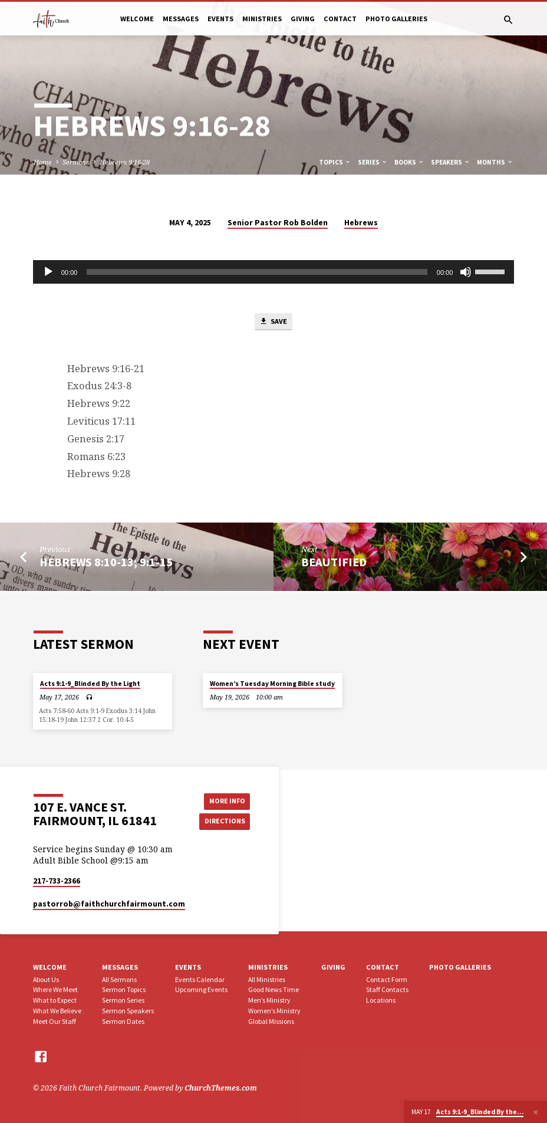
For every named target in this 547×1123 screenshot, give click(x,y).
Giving (303, 18)
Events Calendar (200, 979)
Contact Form (386, 979)
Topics (335, 162)
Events (220, 18)
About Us (46, 979)
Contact (340, 18)
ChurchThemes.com (220, 1088)
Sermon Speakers (128, 1010)
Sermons (75, 161)
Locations (381, 1000)
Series (373, 162)
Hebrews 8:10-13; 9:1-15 (106, 563)
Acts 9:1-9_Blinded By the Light (90, 683)
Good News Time (273, 989)
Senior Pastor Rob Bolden (278, 223)
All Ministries (266, 979)
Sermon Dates (123, 1021)
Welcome (137, 18)
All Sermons (119, 979)
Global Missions (271, 1021)
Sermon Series (123, 1000)
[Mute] (466, 272)
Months (495, 162)
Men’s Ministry (269, 1000)
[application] (274, 272)
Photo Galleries (396, 18)
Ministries (262, 18)
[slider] (257, 272)
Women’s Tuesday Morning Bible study (272, 683)
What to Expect (55, 1000)
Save (273, 322)
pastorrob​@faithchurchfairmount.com (109, 904)
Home (43, 161)
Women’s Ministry (274, 1010)
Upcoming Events (201, 989)
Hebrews (361, 223)
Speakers (450, 162)
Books (409, 162)
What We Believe (57, 1010)
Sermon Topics (124, 989)
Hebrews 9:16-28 (125, 161)
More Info (223, 800)
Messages (181, 18)
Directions (223, 821)
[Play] (48, 272)
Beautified (334, 563)
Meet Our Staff (54, 1021)
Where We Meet (55, 989)
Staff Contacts (387, 989)
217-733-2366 (56, 881)
